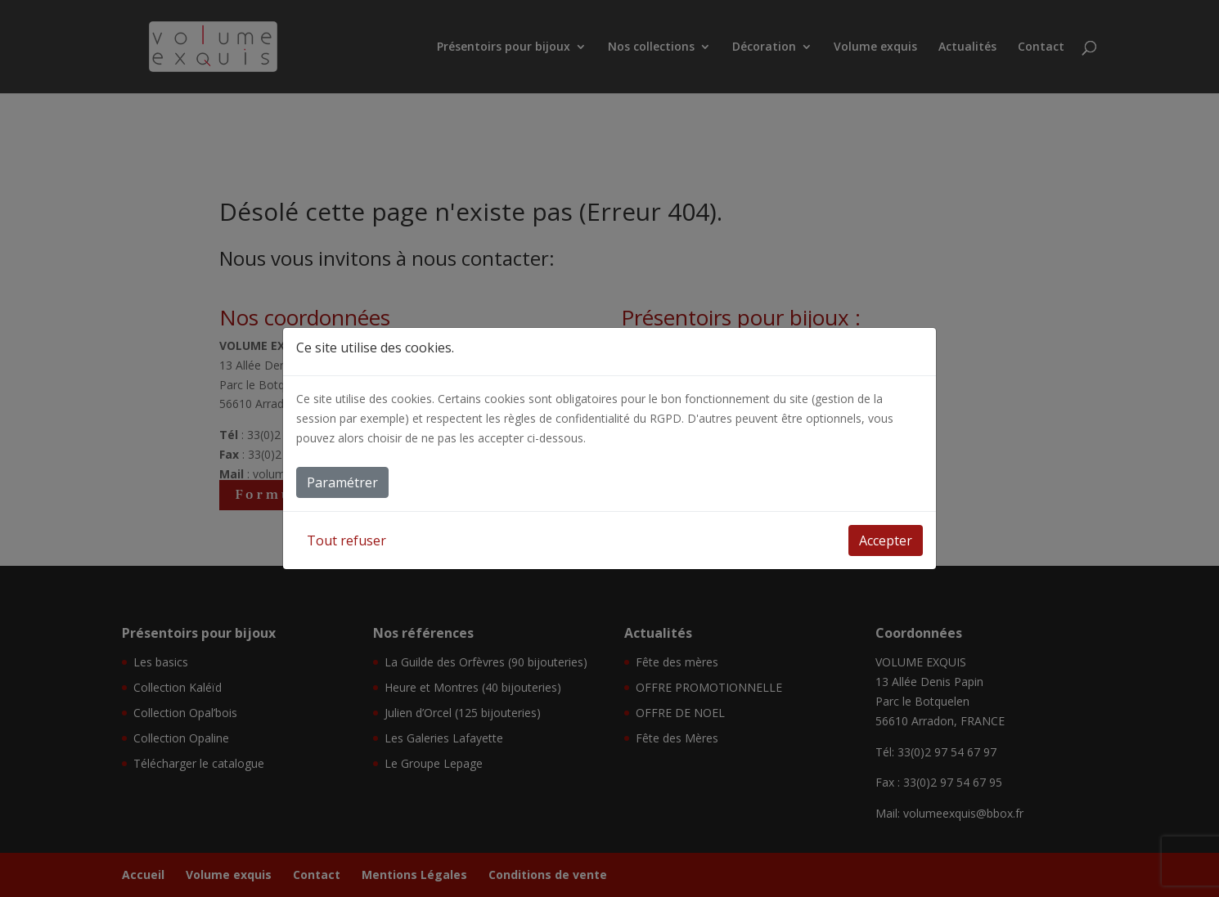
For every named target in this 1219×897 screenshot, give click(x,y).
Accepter (885, 540)
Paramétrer (342, 482)
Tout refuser (346, 540)
